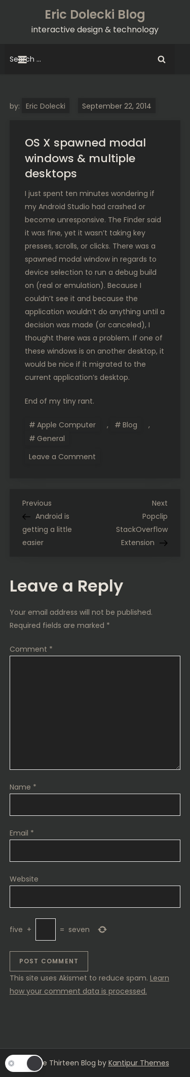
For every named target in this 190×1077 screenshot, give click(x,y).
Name (23, 787)
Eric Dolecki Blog (95, 14)
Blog (130, 425)
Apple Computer (66, 425)
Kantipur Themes (138, 1063)
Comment (31, 649)
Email (22, 833)
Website (24, 879)
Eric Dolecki (45, 106)
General (51, 438)
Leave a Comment (64, 456)
